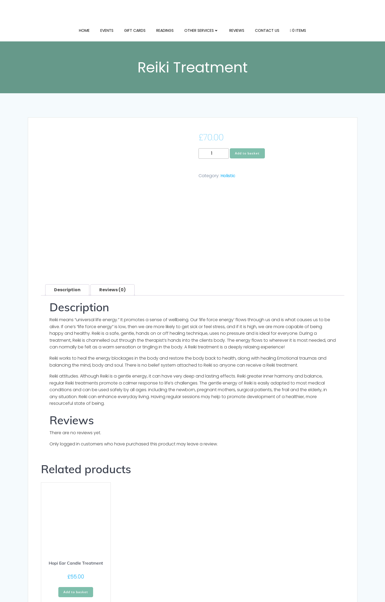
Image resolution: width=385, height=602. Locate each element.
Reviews (236, 29)
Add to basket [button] (75, 499)
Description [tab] (67, 197)
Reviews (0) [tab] (112, 197)
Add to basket (247, 154)
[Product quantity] (214, 154)
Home (84, 29)
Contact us (267, 29)
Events (106, 29)
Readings (165, 29)
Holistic (227, 176)
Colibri (289, 586)
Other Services (201, 29)
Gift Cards (135, 29)
